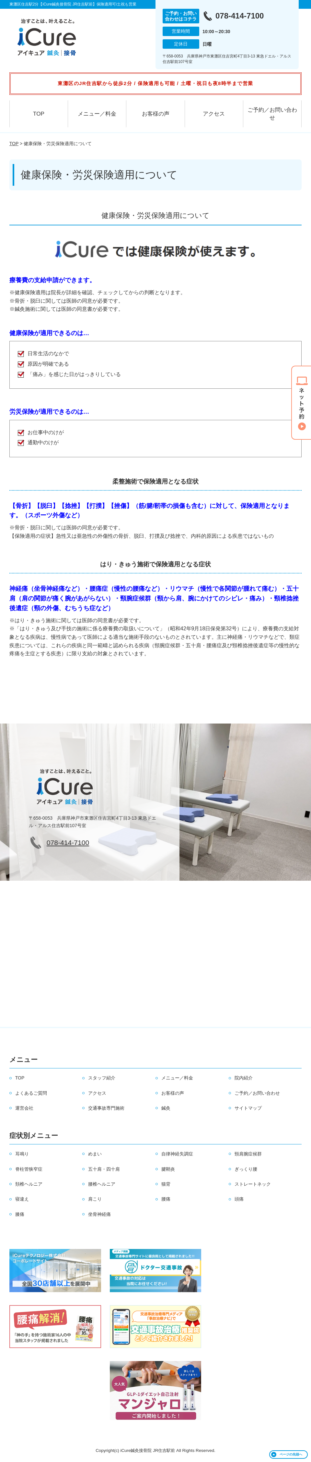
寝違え (22, 1199)
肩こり (95, 1199)
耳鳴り (22, 1153)
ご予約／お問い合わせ (272, 114)
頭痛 (239, 1199)
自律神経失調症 (177, 1153)
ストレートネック (253, 1184)
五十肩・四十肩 (104, 1169)
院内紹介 (244, 1077)
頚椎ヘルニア (28, 1184)
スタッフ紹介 (101, 1077)
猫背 (165, 1184)
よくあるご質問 (31, 1093)
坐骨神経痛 (99, 1214)
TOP (38, 114)
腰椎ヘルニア (101, 1184)
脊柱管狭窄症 (28, 1169)
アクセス (214, 114)
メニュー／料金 (97, 114)
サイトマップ (248, 1108)
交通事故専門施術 (106, 1108)
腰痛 (165, 1199)
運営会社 (24, 1108)
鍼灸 (165, 1108)
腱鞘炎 (168, 1169)
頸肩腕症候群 (248, 1153)
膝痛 (19, 1214)
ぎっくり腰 (246, 1169)
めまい (95, 1153)
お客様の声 (155, 114)
